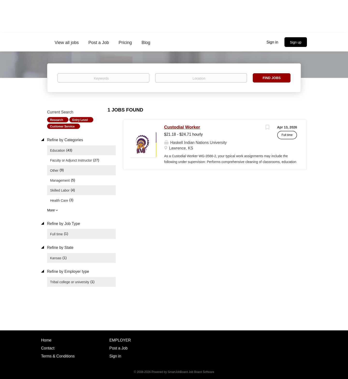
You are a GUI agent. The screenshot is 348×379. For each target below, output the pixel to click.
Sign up (295, 42)
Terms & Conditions (58, 356)
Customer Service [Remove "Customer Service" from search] (62, 126)
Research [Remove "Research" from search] (56, 120)
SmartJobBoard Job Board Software (191, 372)
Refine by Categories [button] (64, 140)
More (51, 210)
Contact (47, 348)
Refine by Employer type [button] (67, 271)
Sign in (272, 42)
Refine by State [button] (59, 247)
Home (46, 340)
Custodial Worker (182, 127)
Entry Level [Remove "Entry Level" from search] (80, 120)
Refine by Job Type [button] (63, 224)
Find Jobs (272, 78)
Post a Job (118, 348)
